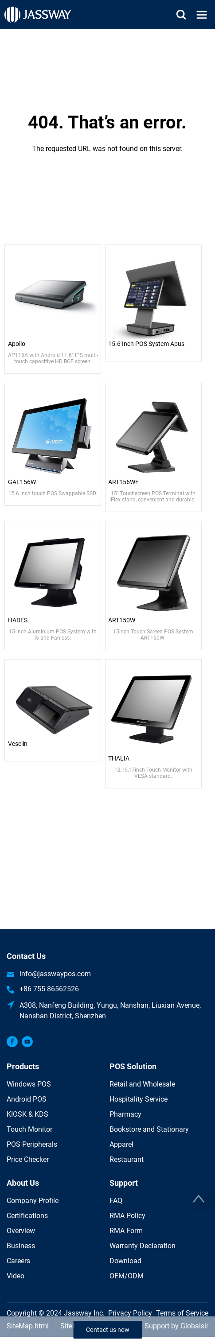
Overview (21, 1231)
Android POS (27, 1099)
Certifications (27, 1215)
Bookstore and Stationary (149, 1129)
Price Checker (28, 1159)
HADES (17, 620)
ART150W (121, 620)
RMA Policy (127, 1215)
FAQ (115, 1200)
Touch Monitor (29, 1129)
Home (107, 34)
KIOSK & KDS (27, 1114)
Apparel (121, 1144)
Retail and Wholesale (142, 1084)
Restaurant (126, 1159)
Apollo (16, 343)
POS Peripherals (32, 1144)
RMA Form (126, 1231)
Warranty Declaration (142, 1246)
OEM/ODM (126, 1276)
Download (125, 1261)
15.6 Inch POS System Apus (146, 343)
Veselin (17, 743)
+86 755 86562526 (49, 989)
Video (15, 1276)
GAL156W (22, 481)
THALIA (118, 758)
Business (21, 1246)
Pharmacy (125, 1114)
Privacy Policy (130, 1313)
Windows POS (29, 1084)
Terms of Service (182, 1313)
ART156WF (123, 481)
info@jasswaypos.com (55, 974)
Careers (18, 1261)
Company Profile (33, 1200)
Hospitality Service (138, 1099)
